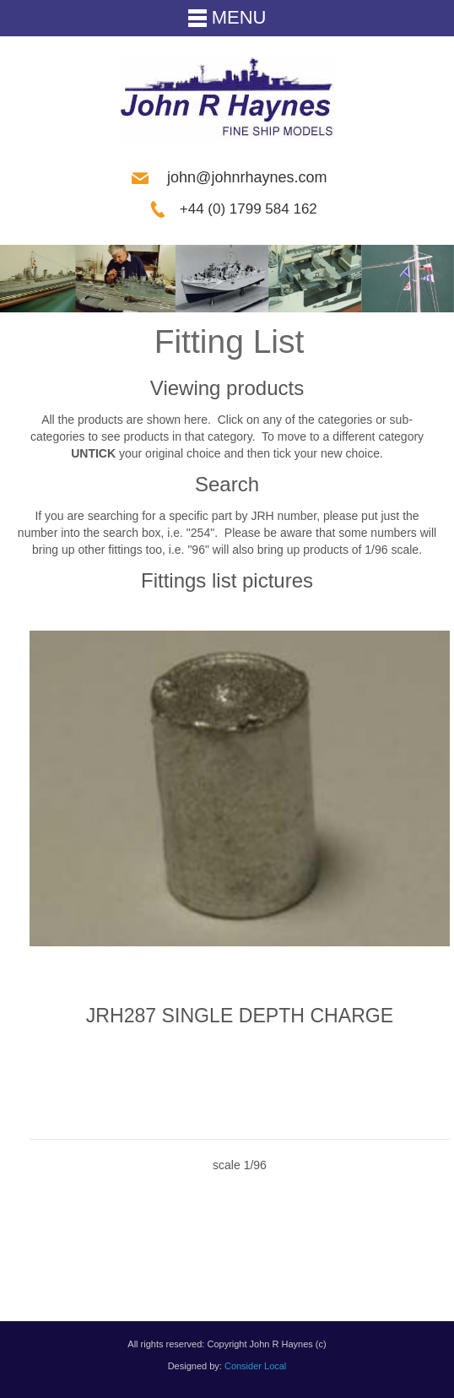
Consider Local (255, 1366)
